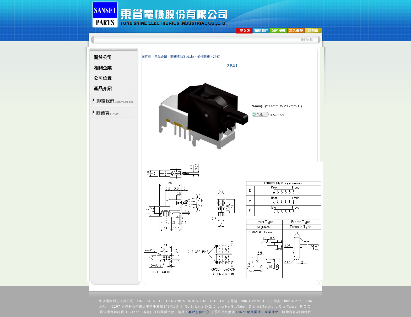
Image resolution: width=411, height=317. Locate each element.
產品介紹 (103, 88)
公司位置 (103, 78)
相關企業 (103, 67)
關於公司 (103, 57)
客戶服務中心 (198, 312)
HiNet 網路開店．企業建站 (257, 312)
